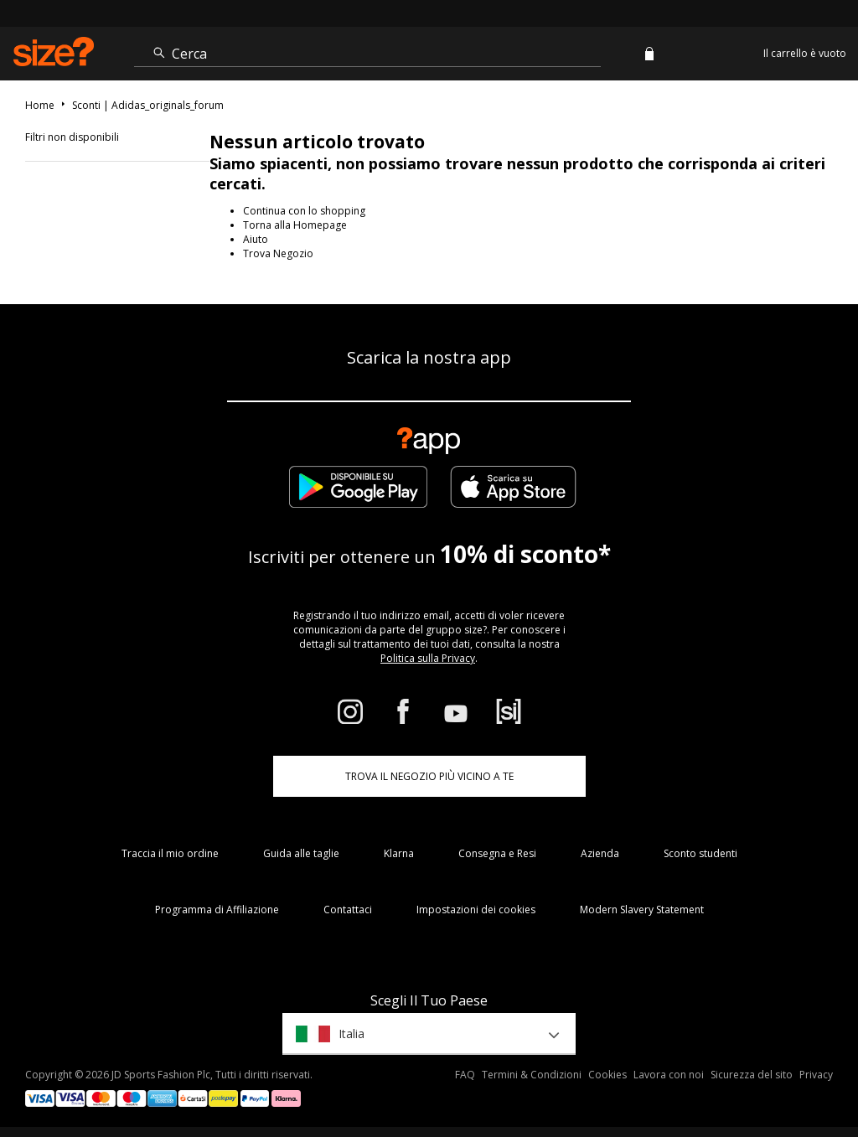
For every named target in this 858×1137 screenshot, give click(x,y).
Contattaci (347, 909)
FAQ (465, 1074)
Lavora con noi (668, 1074)
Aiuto (255, 239)
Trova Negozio (278, 253)
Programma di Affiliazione (217, 909)
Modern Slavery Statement (642, 909)
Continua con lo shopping (304, 211)
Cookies (607, 1074)
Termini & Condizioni (531, 1074)
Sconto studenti (700, 853)
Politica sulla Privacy (427, 658)
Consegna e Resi (497, 853)
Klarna (399, 853)
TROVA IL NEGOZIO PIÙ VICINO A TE (429, 776)
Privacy (816, 1074)
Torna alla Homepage (295, 225)
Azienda (600, 853)
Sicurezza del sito (752, 1074)
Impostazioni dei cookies (475, 909)
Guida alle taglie (301, 853)
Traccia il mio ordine (170, 853)
